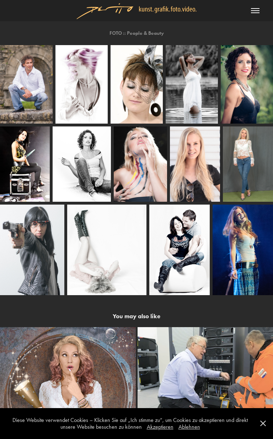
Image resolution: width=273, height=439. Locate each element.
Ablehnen (189, 426)
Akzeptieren (160, 426)
